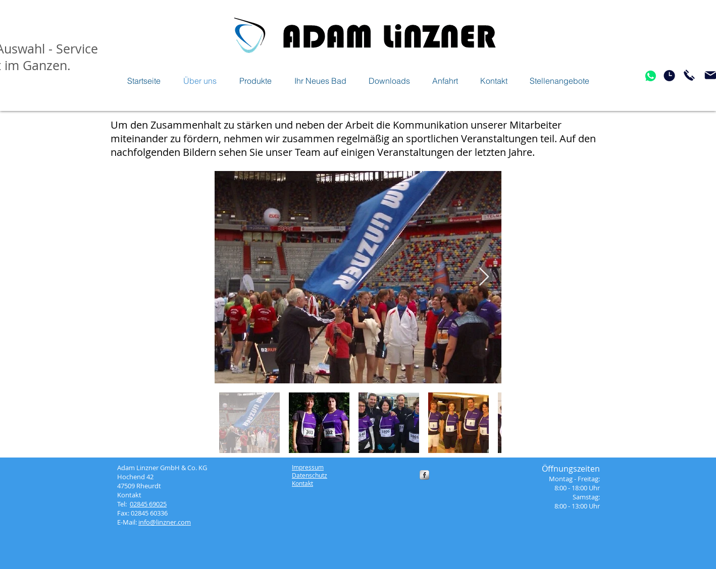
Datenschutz (309, 475)
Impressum (308, 467)
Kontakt (302, 483)
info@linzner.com (164, 522)
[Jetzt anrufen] (689, 75)
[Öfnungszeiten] (669, 75)
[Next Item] (484, 277)
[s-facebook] (424, 475)
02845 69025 (148, 503)
